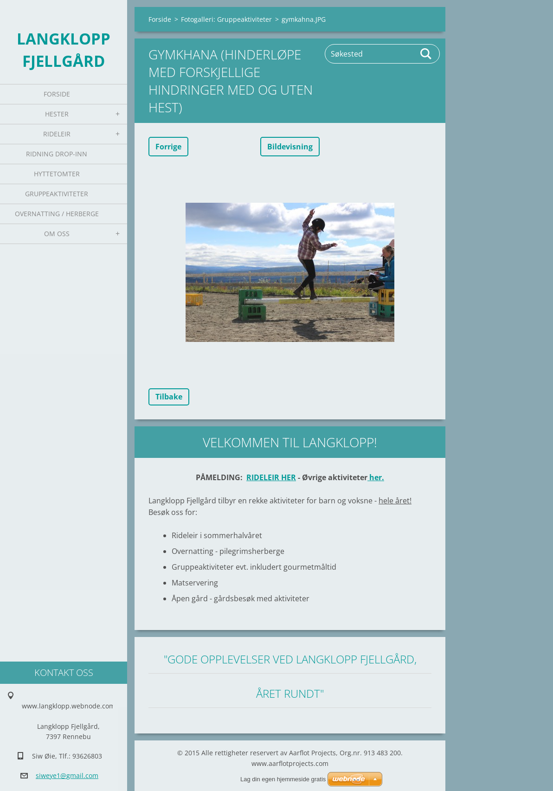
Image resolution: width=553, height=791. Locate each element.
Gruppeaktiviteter (56, 193)
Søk (426, 54)
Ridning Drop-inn (56, 153)
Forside (57, 94)
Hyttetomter (57, 173)
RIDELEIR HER (271, 477)
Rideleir (57, 133)
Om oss (57, 233)
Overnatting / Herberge (57, 213)
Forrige (168, 146)
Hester (57, 113)
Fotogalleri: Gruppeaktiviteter (226, 19)
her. (375, 477)
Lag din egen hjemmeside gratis (283, 779)
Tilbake (168, 397)
